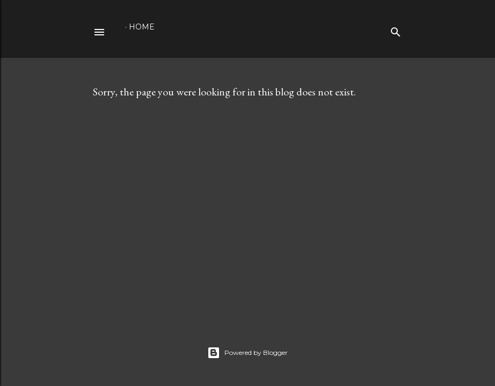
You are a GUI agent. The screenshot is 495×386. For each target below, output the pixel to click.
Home (142, 27)
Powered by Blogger (247, 352)
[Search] (395, 29)
